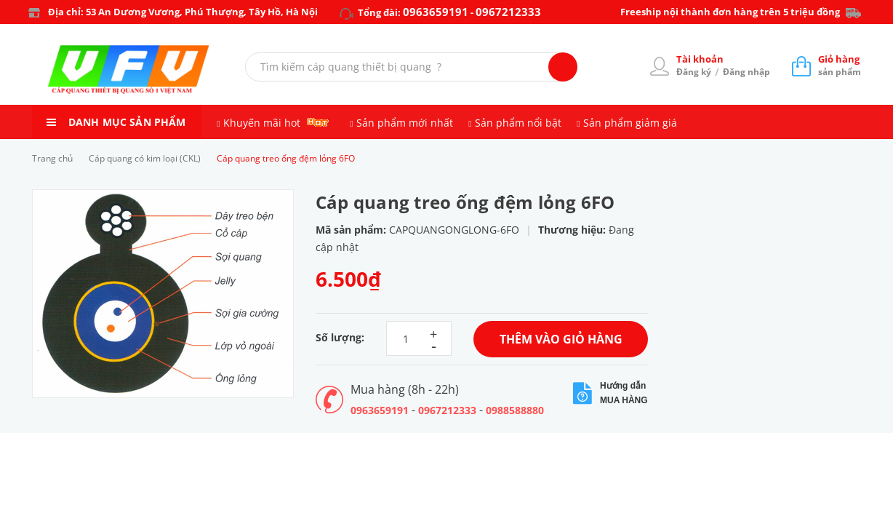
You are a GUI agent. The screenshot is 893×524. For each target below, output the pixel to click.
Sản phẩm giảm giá (630, 123)
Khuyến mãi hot (261, 123)
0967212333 (508, 11)
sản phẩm (839, 65)
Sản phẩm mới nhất (404, 123)
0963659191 (435, 11)
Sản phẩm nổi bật (518, 123)
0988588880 (515, 410)
